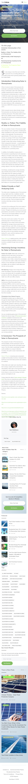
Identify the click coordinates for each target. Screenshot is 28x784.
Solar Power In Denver (7, 613)
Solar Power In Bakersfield (8, 600)
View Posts (14, 432)
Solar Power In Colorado (7, 608)
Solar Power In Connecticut (8, 610)
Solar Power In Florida (19, 613)
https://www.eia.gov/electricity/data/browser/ (12, 407)
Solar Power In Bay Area (7, 602)
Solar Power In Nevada (7, 626)
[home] (5, 2)
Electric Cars (5, 576)
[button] (24, 2)
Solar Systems (5, 642)
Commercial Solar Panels (17, 770)
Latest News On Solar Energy (16, 578)
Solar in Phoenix (5, 356)
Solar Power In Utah (6, 640)
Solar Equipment (5, 586)
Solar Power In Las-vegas (7, 618)
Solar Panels (14, 589)
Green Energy (5, 578)
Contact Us (6, 770)
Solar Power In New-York (7, 632)
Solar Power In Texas (6, 637)
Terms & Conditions (9, 774)
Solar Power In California (8, 605)
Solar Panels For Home (7, 592)
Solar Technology (14, 642)
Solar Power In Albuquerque (8, 594)
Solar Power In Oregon (20, 632)
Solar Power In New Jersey (8, 629)
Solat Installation (6, 645)
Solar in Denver (5, 238)
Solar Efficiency (14, 584)
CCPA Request (14, 776)
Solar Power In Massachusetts (8, 624)
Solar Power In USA (16, 441)
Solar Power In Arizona (7, 597)
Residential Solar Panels (13, 772)
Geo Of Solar (7, 441)
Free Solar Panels (14, 576)
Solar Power (17, 592)
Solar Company (5, 584)
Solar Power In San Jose (20, 634)
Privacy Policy (19, 774)
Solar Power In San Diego (7, 634)
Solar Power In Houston (19, 616)
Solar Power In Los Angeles (8, 621)
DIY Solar (16, 573)
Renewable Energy (6, 581)
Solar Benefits (15, 581)
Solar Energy (22, 584)
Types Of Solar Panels (16, 645)
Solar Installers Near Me (7, 6)
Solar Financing (14, 586)
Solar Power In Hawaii (7, 616)
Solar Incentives (5, 589)
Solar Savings (16, 640)
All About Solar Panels (7, 573)
